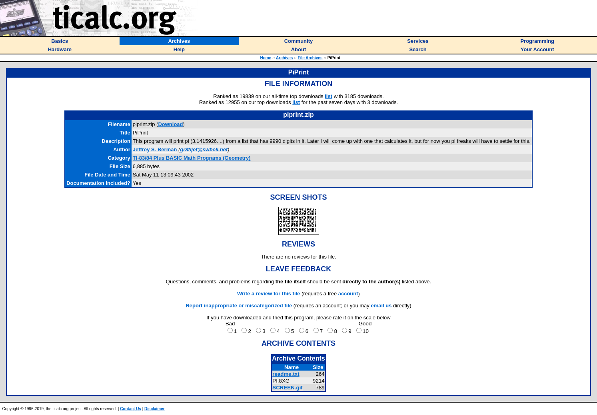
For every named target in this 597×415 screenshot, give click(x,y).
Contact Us (130, 409)
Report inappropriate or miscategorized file (239, 306)
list (328, 96)
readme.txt (285, 374)
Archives (284, 58)
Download (170, 124)
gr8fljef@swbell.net (204, 149)
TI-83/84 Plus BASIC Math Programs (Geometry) (192, 158)
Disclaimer (154, 409)
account (348, 294)
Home (265, 58)
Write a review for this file (268, 294)
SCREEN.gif (287, 388)
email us (381, 306)
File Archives (310, 58)
